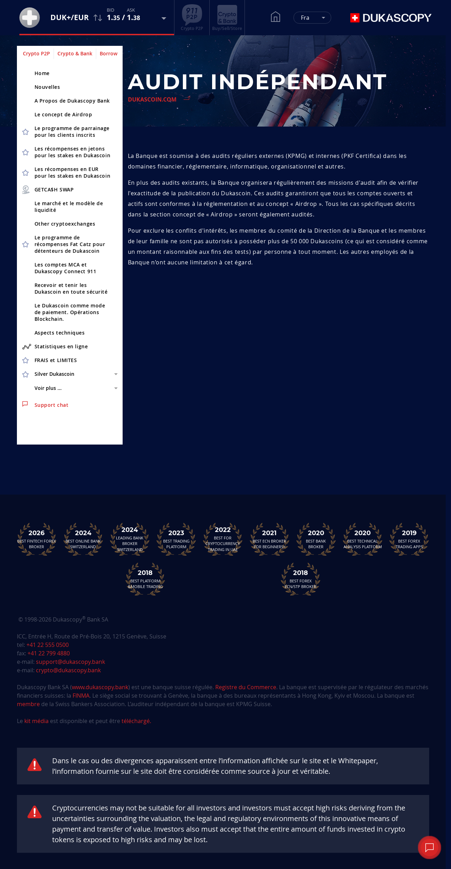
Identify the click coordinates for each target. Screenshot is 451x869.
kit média (36, 721)
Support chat (45, 404)
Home (42, 73)
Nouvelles (47, 87)
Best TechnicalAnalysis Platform (362, 539)
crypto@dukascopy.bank (68, 670)
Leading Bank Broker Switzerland (129, 539)
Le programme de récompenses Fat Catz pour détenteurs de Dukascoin (70, 244)
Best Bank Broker (316, 539)
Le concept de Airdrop (63, 114)
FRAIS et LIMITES (56, 360)
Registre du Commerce (245, 687)
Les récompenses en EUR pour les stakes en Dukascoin (73, 172)
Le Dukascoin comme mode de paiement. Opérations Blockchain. (70, 312)
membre (28, 704)
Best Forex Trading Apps (409, 539)
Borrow (108, 53)
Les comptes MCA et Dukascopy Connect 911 (66, 268)
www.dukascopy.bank (100, 687)
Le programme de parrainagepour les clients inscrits (72, 131)
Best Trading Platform (176, 539)
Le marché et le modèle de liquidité (69, 206)
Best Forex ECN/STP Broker (300, 579)
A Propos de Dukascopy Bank (72, 100)
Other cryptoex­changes (65, 223)
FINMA (81, 695)
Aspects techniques (60, 332)
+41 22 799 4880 (48, 653)
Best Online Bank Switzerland (83, 539)
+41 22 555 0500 (47, 645)
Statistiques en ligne (55, 346)
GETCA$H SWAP (47, 189)
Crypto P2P (36, 53)
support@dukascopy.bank (70, 662)
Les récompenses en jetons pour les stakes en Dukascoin (73, 152)
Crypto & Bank (74, 53)
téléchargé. (136, 721)
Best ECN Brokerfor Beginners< (269, 539)
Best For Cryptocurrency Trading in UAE (222, 539)
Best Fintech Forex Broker (36, 539)
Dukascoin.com (152, 99)
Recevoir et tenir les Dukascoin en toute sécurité (71, 288)
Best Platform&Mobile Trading (145, 579)
